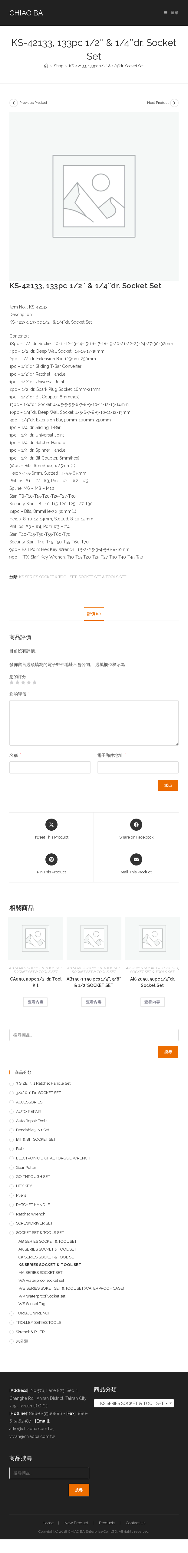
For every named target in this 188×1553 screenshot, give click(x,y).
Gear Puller (26, 1167)
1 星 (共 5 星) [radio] (11, 682)
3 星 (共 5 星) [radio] (23, 682)
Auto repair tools (31, 1121)
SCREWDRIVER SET (34, 1223)
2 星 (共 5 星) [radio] (17, 682)
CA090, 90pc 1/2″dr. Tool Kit (35, 982)
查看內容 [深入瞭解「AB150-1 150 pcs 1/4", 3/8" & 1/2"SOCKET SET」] (94, 1002)
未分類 (22, 1341)
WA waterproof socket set (41, 1280)
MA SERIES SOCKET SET (40, 1272)
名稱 (15, 755)
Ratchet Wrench (30, 1214)
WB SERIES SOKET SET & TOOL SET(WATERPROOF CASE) (71, 1288)
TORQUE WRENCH (33, 1313)
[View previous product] (13, 103)
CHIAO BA (26, 12)
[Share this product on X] (51, 829)
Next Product (158, 103)
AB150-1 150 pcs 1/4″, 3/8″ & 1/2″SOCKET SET (94, 982)
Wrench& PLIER (30, 1332)
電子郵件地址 (111, 755)
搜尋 (168, 1052)
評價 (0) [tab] (94, 614)
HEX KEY (24, 1186)
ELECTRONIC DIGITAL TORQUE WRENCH (53, 1158)
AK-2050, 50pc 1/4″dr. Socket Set (152, 982)
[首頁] (46, 66)
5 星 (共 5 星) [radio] (34, 682)
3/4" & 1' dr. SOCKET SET (38, 1092)
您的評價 (19, 694)
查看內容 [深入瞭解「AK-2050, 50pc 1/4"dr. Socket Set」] (152, 1002)
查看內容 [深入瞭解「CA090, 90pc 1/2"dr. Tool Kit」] (36, 1002)
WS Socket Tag (31, 1303)
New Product (76, 1523)
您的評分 (19, 676)
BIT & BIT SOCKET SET (36, 1139)
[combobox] (134, 1403)
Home (48, 1523)
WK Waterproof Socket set (41, 1296)
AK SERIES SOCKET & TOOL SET (152, 968)
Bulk (20, 1148)
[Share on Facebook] (136, 829)
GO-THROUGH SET (33, 1176)
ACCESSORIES (29, 1102)
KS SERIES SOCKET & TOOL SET (48, 577)
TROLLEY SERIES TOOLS (38, 1322)
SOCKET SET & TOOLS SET (102, 577)
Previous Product (33, 103)
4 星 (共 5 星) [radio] (29, 682)
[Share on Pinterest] (51, 864)
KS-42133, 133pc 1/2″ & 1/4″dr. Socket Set (106, 66)
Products (107, 1523)
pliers (21, 1195)
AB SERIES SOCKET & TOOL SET (35, 968)
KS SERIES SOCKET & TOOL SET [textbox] (132, 1403)
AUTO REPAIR (28, 1111)
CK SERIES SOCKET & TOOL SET (47, 1257)
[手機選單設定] (171, 13)
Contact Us (135, 1523)
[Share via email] (136, 864)
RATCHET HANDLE (33, 1204)
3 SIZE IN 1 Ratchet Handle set (43, 1083)
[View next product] (174, 103)
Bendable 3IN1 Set (32, 1130)
